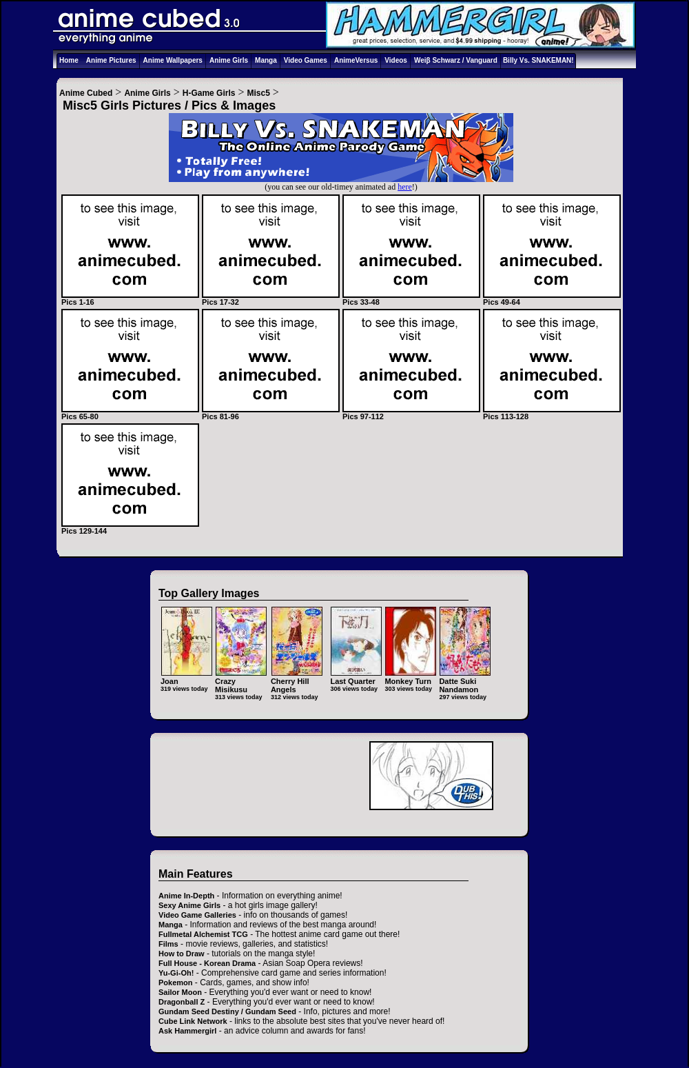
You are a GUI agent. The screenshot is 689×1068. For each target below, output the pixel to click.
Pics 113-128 (552, 413)
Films (168, 944)
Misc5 (258, 93)
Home (69, 60)
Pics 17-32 (271, 298)
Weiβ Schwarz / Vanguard (455, 60)
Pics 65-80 (130, 413)
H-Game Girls (209, 93)
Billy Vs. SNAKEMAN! (538, 60)
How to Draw (181, 953)
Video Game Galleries (197, 915)
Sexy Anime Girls (189, 905)
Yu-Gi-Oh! (176, 973)
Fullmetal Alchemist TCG (203, 934)
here (405, 187)
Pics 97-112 (411, 413)
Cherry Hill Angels (296, 681)
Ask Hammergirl (187, 1031)
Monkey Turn (410, 676)
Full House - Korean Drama (207, 963)
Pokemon (175, 982)
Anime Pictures (111, 60)
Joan (186, 676)
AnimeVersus (356, 60)
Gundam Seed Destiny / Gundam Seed (227, 1011)
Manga (266, 60)
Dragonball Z (181, 1002)
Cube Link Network (192, 1021)
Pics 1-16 (130, 298)
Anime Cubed (85, 93)
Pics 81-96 (271, 413)
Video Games (305, 60)
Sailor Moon (180, 992)
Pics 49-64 (552, 298)
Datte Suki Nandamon (465, 681)
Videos (395, 60)
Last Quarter (356, 676)
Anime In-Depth (186, 895)
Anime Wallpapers (173, 60)
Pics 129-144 (130, 527)
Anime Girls (228, 60)
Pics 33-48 (411, 298)
